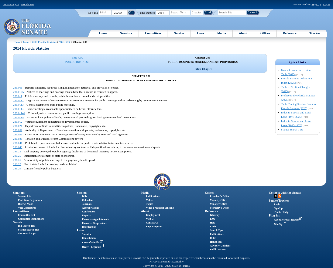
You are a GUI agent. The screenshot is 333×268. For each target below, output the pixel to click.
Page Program (154, 226)
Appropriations (90, 207)
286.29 (17, 168)
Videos (149, 200)
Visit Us (150, 218)
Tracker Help (281, 212)
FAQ (212, 218)
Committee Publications (31, 218)
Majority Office (218, 200)
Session (179, 33)
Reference (289, 33)
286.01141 (19, 113)
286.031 (17, 130)
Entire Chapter (202, 68)
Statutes (86, 234)
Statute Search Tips (292, 129)
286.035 (17, 134)
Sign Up (316, 4)
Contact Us (152, 222)
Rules (213, 237)
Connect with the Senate (285, 192)
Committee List (26, 215)
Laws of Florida (92, 242)
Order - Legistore (93, 246)
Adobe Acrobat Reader (288, 219)
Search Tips (216, 230)
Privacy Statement (159, 261)
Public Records (218, 249)
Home (103, 33)
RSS (279, 196)
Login (326, 4)
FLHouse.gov (11, 4)
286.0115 (18, 117)
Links (213, 226)
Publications (152, 196)
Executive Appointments (95, 219)
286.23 (17, 151)
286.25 (17, 155)
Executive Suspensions (94, 223)
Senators (126, 33)
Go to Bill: (93, 12)
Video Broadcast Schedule (160, 207)
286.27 (17, 164)
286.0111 (18, 100)
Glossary (215, 215)
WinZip (280, 224)
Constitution (89, 237)
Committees (153, 33)
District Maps (25, 203)
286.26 (17, 160)
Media (221, 33)
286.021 (17, 126)
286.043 (17, 147)
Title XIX (64, 42)
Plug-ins (274, 215)
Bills (84, 196)
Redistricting (89, 226)
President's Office (219, 196)
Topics (149, 203)
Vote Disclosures (27, 207)
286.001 (17, 87)
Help (212, 222)
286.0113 (18, 104)
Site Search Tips (27, 233)
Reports (86, 215)
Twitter (275, 196)
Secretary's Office (219, 207)
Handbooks (216, 241)
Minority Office (218, 203)
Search (17, 222)
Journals (87, 203)
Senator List (24, 196)
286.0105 (18, 91)
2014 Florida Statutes (44, 42)
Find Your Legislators (30, 200)
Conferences (88, 211)
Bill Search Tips (26, 225)
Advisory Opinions (220, 245)
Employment (153, 215)
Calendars (87, 200)
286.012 (17, 121)
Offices (265, 33)
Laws (200, 33)
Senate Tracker (279, 200)
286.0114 (18, 108)
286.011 (17, 96)
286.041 (17, 143)
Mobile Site (27, 4)
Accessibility (177, 261)
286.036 (17, 138)
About (243, 33)
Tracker (314, 33)
